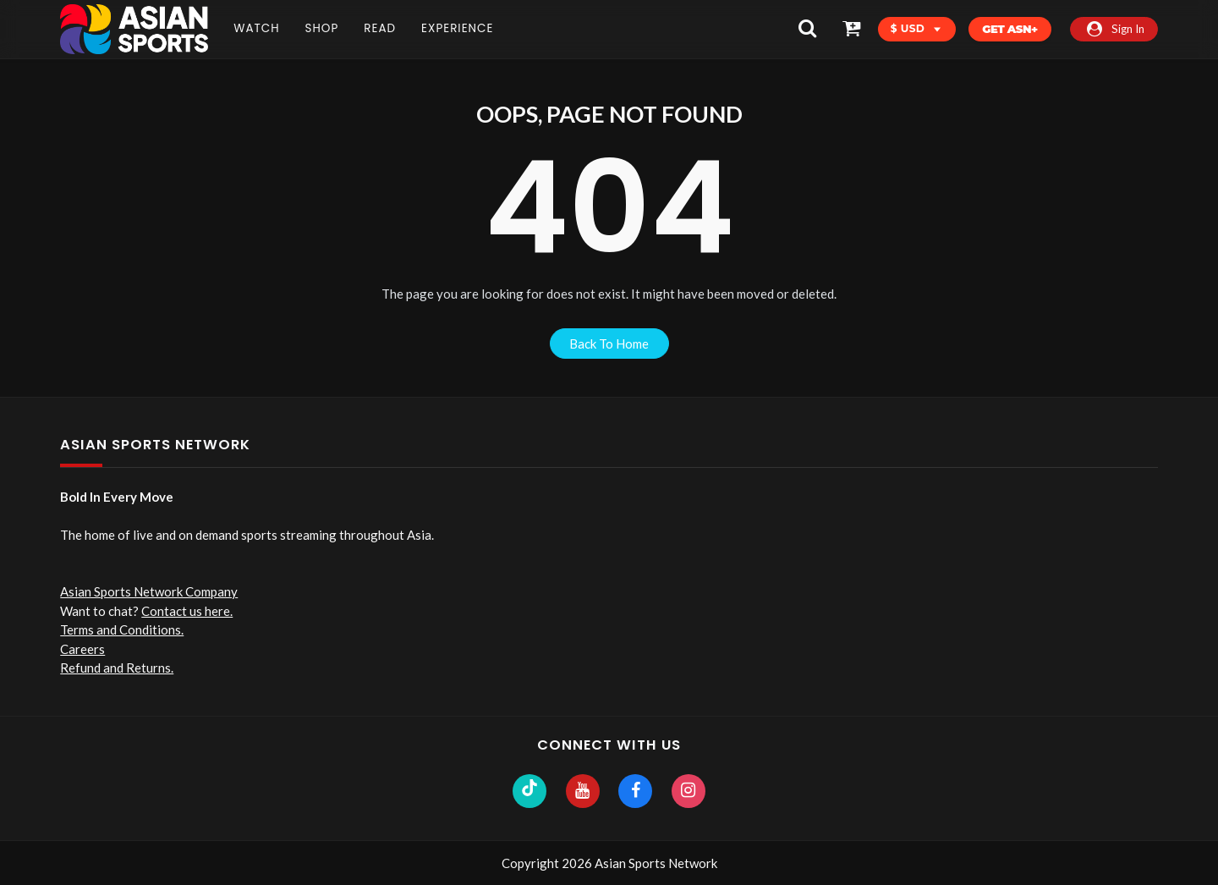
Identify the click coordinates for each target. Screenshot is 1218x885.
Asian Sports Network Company (149, 591)
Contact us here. (187, 610)
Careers (82, 649)
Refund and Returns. (116, 667)
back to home (609, 343)
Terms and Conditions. (122, 629)
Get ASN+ (1009, 29)
